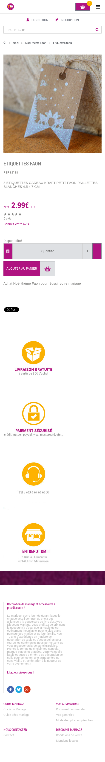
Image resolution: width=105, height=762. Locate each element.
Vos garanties (65, 715)
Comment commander (70, 709)
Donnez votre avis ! (17, 224)
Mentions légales (67, 740)
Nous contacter (15, 729)
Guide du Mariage (14, 709)
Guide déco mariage (16, 715)
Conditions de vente (69, 735)
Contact (8, 735)
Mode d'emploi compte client (75, 720)
